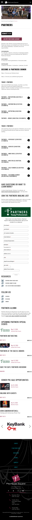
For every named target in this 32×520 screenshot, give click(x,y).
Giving (5, 21)
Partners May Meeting (8, 336)
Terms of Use (26, 512)
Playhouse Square (11, 2)
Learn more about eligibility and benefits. (16, 316)
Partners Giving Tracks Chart (11, 280)
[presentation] (5, 330)
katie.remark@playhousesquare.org (10, 191)
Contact (16, 462)
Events (16, 443)
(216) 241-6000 (15, 504)
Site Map (19, 513)
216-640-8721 (24, 191)
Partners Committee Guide (10, 283)
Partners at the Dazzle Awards (12, 351)
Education (16, 453)
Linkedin (7, 301)
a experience (16, 516)
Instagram (7, 299)
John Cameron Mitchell (9, 411)
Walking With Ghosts (8, 393)
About (16, 467)
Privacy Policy (13, 513)
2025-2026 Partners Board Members (13, 285)
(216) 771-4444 (15, 496)
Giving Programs (10, 21)
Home (2, 21)
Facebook (7, 296)
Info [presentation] (29, 340)
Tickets (3, 340)
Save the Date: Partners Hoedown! (13, 367)
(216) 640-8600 (16, 509)
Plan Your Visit (16, 448)
